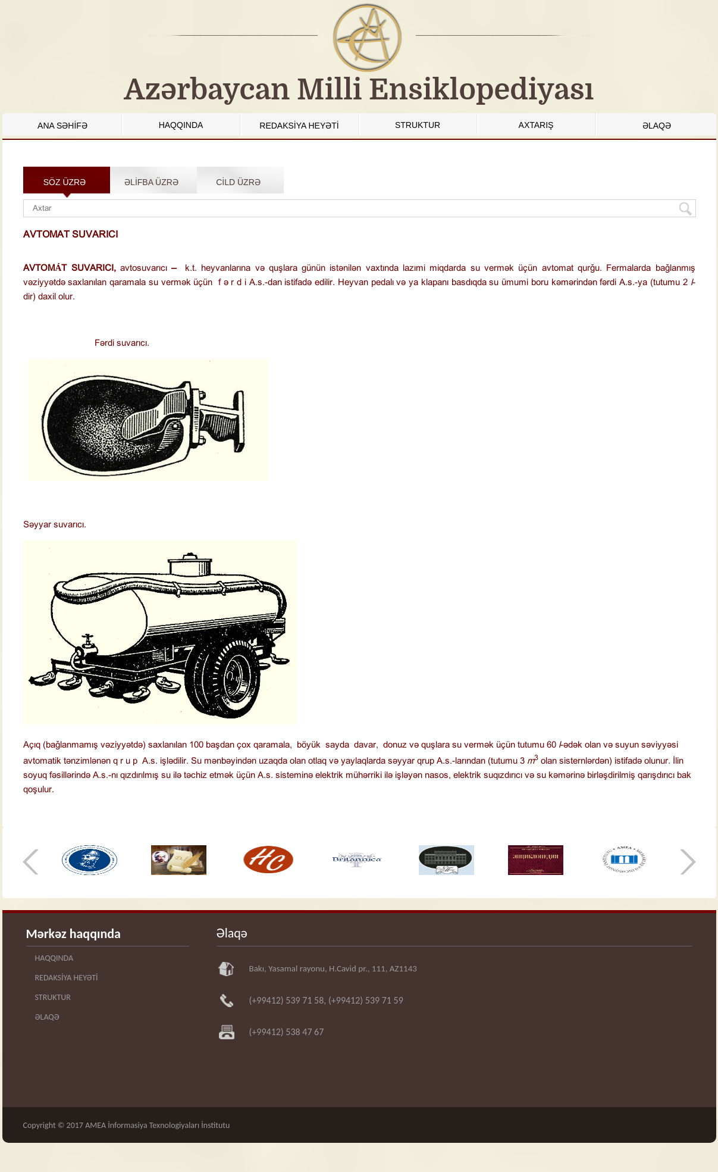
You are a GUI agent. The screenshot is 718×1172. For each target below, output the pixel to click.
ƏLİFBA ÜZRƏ (151, 182)
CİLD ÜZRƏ (238, 182)
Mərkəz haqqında (73, 934)
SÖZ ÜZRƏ (64, 182)
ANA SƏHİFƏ (62, 125)
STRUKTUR (417, 125)
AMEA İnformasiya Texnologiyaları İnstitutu (157, 1125)
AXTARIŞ (536, 125)
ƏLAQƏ (656, 125)
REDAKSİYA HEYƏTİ (298, 125)
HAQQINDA (181, 125)
